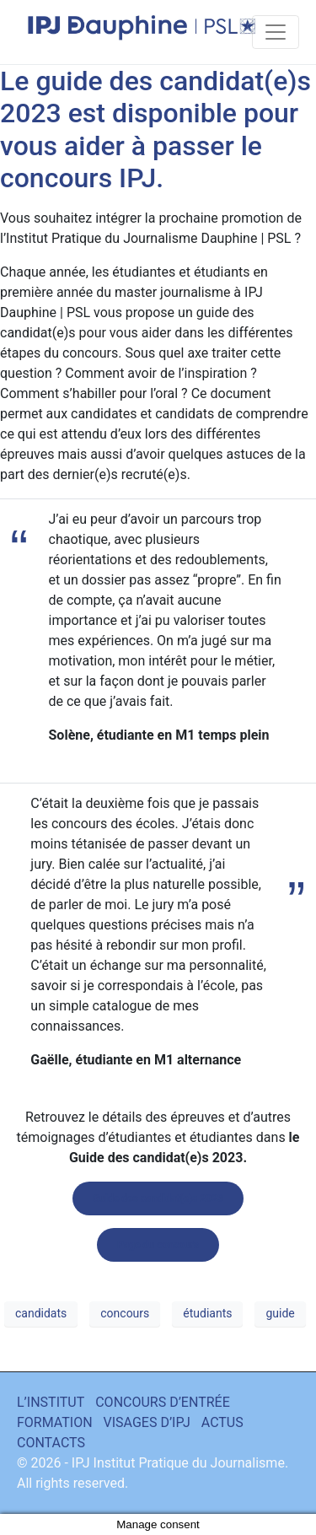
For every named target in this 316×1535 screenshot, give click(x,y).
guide (279, 1313)
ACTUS (222, 1422)
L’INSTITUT (50, 1402)
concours (124, 1313)
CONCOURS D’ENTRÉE (162, 1402)
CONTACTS (51, 1443)
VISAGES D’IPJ (147, 1422)
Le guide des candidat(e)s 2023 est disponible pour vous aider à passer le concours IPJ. (155, 129)
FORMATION (55, 1422)
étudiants (207, 1313)
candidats (41, 1313)
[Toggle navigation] (275, 32)
